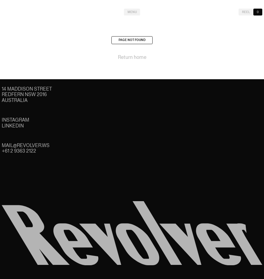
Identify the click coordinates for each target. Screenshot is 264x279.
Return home (132, 58)
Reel (246, 12)
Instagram (15, 119)
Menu (132, 12)
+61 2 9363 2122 (19, 150)
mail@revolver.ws (26, 145)
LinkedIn (13, 125)
